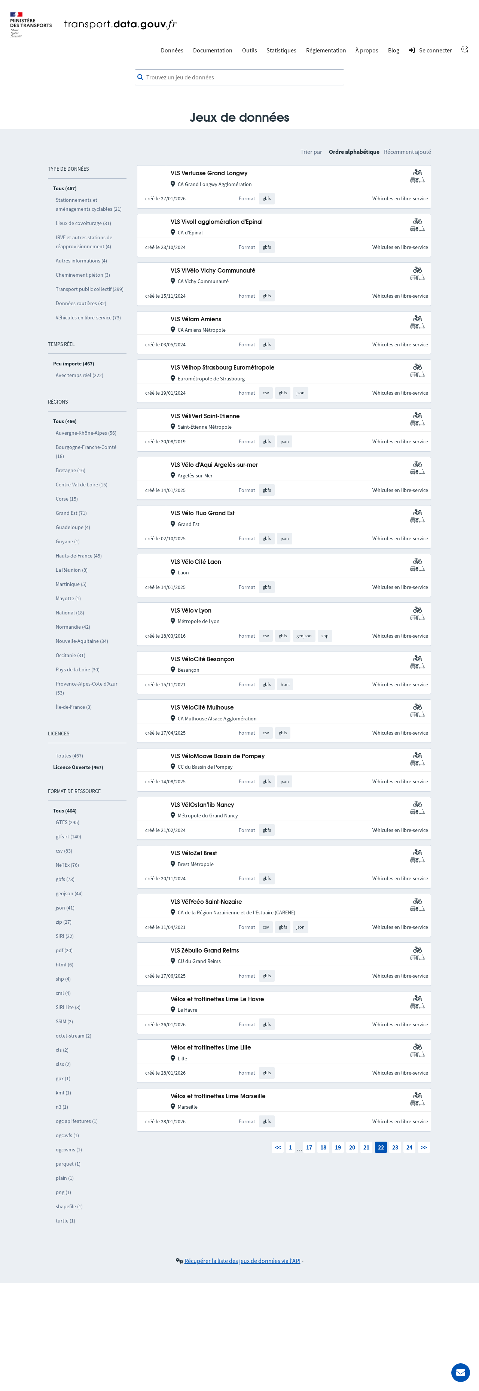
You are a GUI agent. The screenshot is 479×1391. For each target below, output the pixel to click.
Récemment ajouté (407, 151)
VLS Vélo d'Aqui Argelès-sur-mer (214, 465)
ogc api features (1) (77, 1121)
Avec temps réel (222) (79, 375)
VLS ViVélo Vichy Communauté (213, 271)
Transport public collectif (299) (89, 289)
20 (352, 1147)
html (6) (64, 964)
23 (395, 1147)
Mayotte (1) (68, 598)
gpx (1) (63, 1078)
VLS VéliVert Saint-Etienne (205, 416)
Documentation (212, 50)
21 (366, 1147)
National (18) (70, 612)
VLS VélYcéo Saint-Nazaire (206, 902)
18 (323, 1147)
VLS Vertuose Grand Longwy (209, 173)
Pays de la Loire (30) (78, 669)
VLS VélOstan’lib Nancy (202, 805)
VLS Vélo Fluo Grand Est (203, 513)
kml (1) (63, 1092)
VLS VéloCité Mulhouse (202, 708)
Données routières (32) (81, 303)
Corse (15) (67, 498)
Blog (393, 50)
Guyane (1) (68, 541)
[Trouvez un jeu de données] (239, 77)
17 (309, 1147)
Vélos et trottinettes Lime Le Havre (217, 999)
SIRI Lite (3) (68, 1007)
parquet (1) (68, 1163)
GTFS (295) (67, 822)
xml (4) (63, 993)
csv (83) (64, 850)
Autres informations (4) (81, 260)
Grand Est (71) (71, 513)
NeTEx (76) (67, 865)
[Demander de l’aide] (460, 1372)
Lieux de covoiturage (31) (83, 223)
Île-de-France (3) (74, 707)
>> (424, 1147)
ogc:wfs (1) (67, 1135)
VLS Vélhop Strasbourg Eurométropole (223, 368)
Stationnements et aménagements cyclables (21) (89, 204)
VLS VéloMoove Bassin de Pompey (218, 756)
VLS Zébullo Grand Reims (205, 951)
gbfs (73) (65, 879)
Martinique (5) (71, 584)
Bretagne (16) (70, 470)
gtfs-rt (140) (68, 836)
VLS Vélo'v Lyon (191, 611)
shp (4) (63, 978)
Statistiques (281, 50)
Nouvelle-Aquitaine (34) (82, 641)
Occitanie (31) (70, 655)
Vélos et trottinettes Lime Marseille (218, 1096)
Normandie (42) (73, 626)
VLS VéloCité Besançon (202, 659)
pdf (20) (64, 950)
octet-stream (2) (73, 1035)
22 (381, 1147)
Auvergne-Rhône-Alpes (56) (86, 432)
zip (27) (63, 921)
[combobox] (239, 77)
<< (278, 1147)
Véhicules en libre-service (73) (88, 317)
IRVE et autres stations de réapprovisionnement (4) (84, 242)
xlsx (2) (63, 1064)
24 (409, 1147)
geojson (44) (69, 893)
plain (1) (65, 1178)
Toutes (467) (69, 755)
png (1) (63, 1192)
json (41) (65, 907)
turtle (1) (65, 1220)
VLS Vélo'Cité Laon (196, 562)
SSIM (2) (64, 1021)
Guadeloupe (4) (73, 527)
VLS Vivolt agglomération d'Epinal (217, 222)
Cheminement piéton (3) (83, 274)
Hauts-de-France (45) (79, 555)
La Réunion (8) (72, 570)
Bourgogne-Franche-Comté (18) (86, 451)
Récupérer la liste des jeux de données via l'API (242, 1260)
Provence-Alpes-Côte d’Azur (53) (87, 688)
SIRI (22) (65, 936)
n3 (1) (62, 1106)
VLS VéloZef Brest (194, 853)
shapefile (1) (69, 1206)
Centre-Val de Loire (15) (81, 484)
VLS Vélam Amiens (196, 319)
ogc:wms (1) (69, 1149)
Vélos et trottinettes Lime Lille (211, 1048)
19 (338, 1147)
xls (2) (62, 1050)
